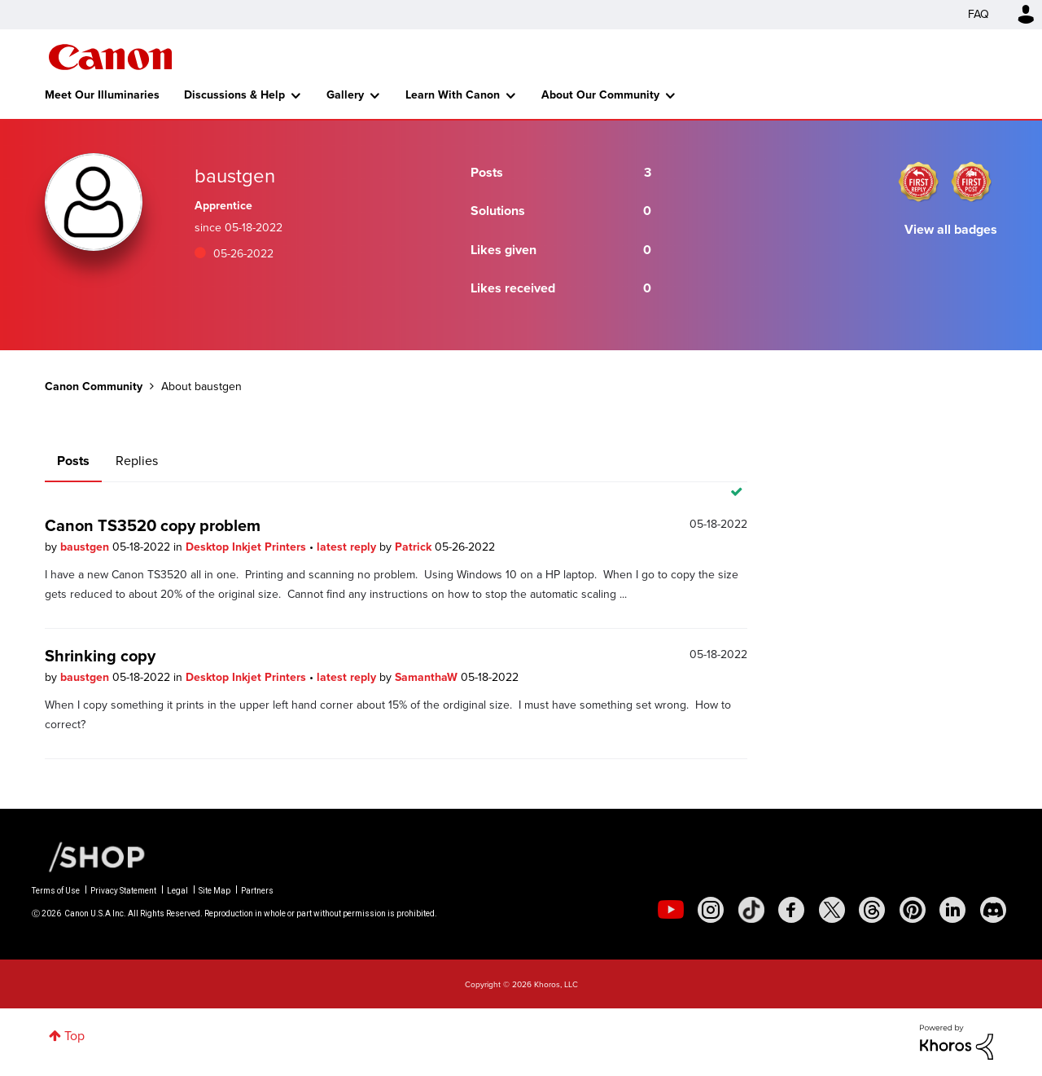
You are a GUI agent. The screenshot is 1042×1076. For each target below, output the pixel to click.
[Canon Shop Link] (89, 856)
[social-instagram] (711, 910)
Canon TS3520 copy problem (152, 525)
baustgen (86, 547)
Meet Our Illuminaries (102, 94)
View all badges (950, 229)
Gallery (345, 94)
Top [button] (74, 1035)
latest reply (348, 547)
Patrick (415, 547)
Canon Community (110, 57)
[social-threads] (872, 910)
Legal (177, 890)
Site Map (214, 890)
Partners (257, 890)
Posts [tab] (73, 460)
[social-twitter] (832, 910)
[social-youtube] (671, 910)
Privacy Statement (123, 890)
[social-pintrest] (913, 910)
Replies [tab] (137, 460)
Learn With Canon (452, 94)
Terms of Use (56, 890)
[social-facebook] (791, 910)
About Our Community (600, 94)
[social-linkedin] (952, 910)
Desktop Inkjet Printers (247, 547)
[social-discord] (993, 910)
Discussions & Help (234, 94)
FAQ (978, 14)
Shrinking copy (100, 655)
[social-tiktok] (751, 910)
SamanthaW (428, 677)
